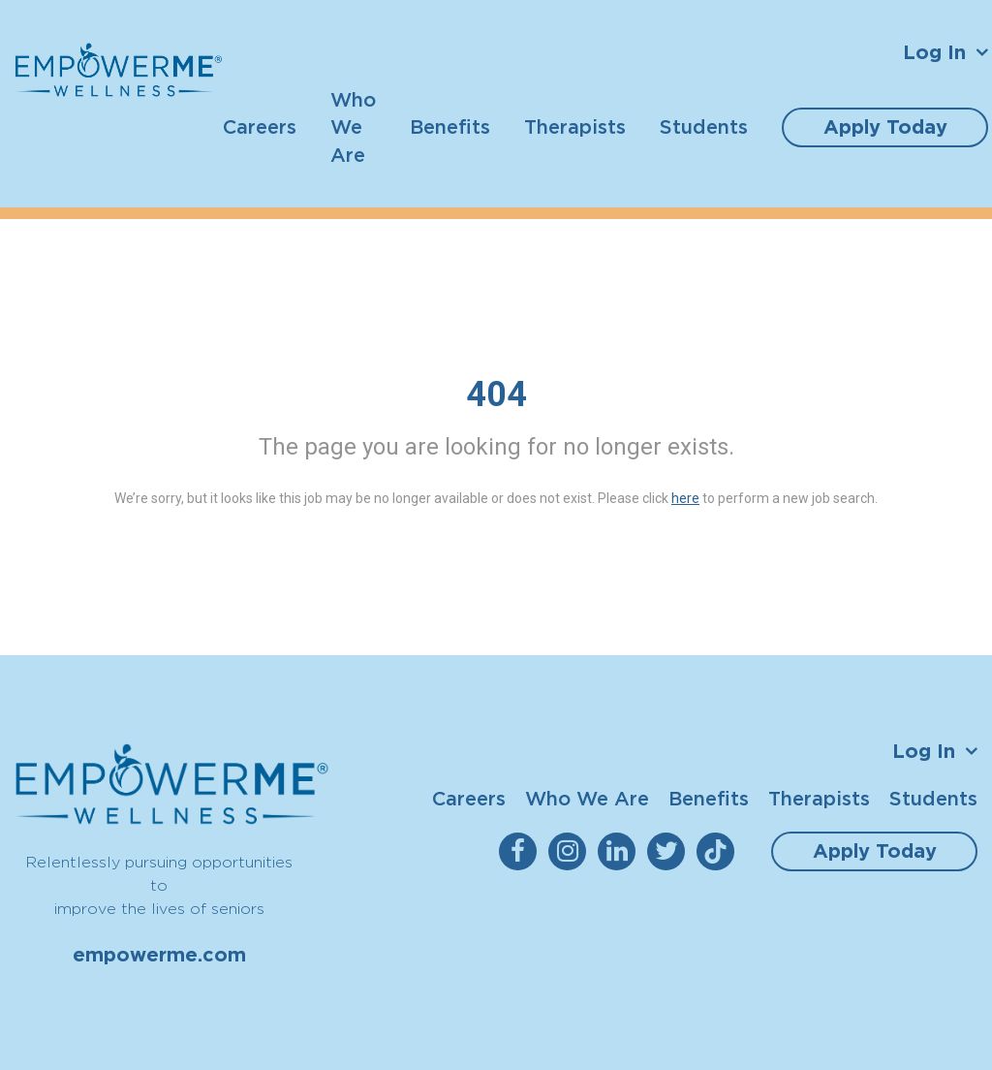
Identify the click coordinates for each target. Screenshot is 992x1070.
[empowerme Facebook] (521, 851)
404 (496, 394)
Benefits (450, 126)
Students (704, 126)
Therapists (575, 126)
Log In (934, 52)
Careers (259, 126)
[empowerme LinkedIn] (620, 851)
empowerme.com (159, 954)
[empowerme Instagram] (571, 851)
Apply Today (885, 127)
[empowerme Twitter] (670, 851)
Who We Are (353, 127)
